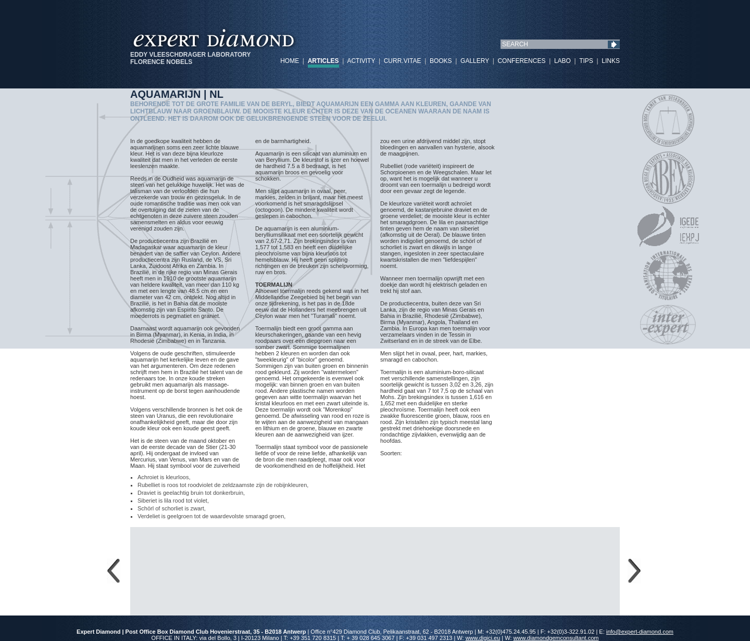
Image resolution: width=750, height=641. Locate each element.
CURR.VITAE (402, 61)
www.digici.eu (483, 638)
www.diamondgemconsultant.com (556, 638)
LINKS (611, 61)
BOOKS (441, 61)
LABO (562, 61)
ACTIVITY (361, 61)
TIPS (586, 61)
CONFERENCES (521, 61)
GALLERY (474, 61)
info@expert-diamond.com (639, 632)
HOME (289, 61)
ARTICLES (323, 61)
